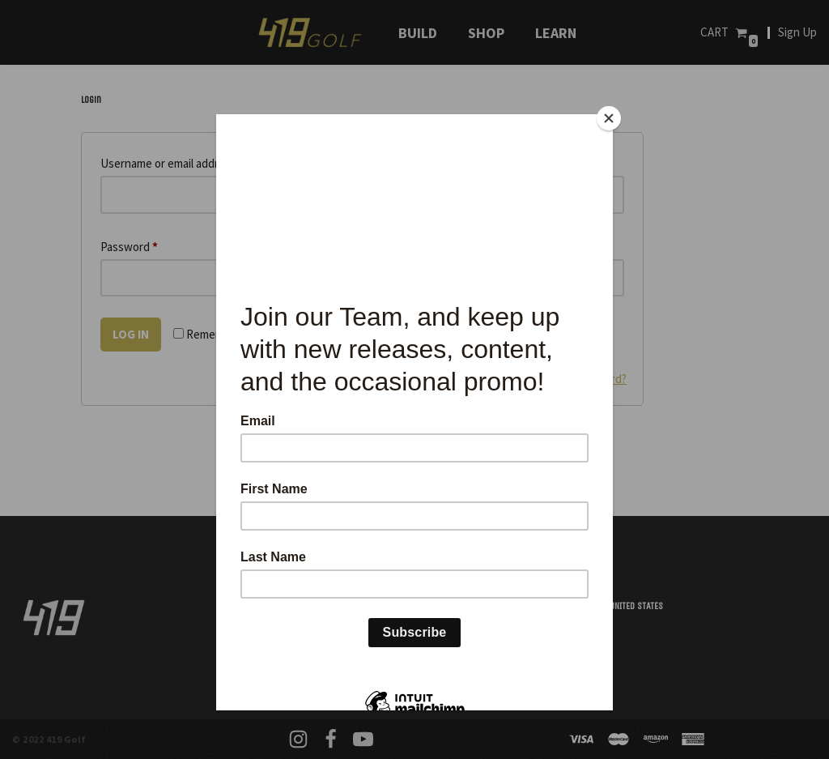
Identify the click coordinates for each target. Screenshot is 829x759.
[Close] (609, 118)
